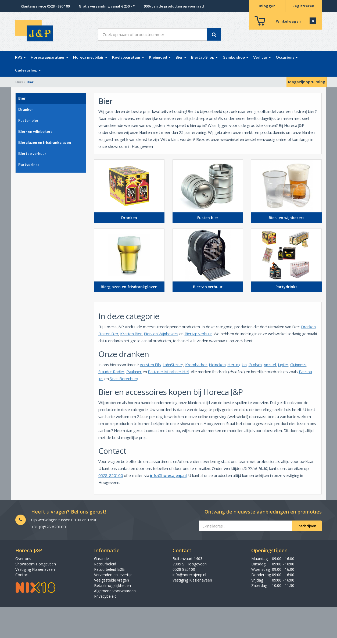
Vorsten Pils (150, 364)
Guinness (298, 364)
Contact (22, 574)
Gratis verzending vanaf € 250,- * (107, 6)
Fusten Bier (108, 333)
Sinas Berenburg (124, 378)
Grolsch (255, 364)
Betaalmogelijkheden (112, 585)
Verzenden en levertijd (113, 574)
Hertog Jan (236, 364)
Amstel (270, 364)
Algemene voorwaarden (115, 590)
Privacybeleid (105, 596)
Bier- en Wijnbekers (161, 333)
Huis (19, 82)
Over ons (23, 558)
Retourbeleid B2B (109, 569)
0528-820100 (110, 475)
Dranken (308, 326)
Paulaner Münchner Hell (168, 371)
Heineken (217, 364)
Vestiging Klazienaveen (35, 569)
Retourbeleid (105, 563)
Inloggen (267, 5)
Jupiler (283, 364)
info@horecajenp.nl (168, 475)
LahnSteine (172, 364)
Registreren (303, 5)
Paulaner (134, 371)
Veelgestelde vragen (111, 580)
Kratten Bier (131, 333)
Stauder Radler (111, 371)
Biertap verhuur (198, 333)
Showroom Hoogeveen (35, 563)
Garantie (101, 558)
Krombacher (196, 364)
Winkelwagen (288, 21)
